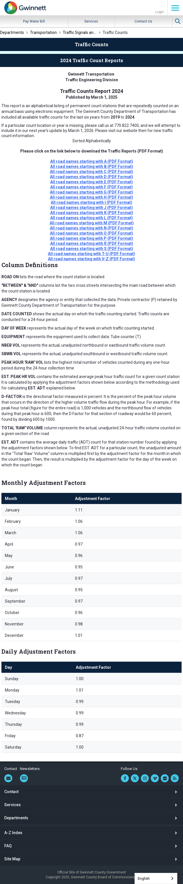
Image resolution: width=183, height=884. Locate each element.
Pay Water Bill (34, 21)
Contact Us (143, 21)
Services (91, 21)
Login (159, 12)
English (144, 878)
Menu (175, 8)
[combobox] (156, 878)
